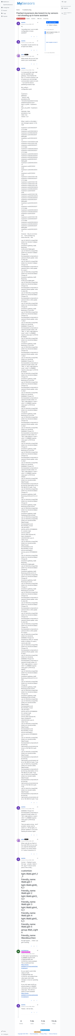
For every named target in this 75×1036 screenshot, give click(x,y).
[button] (7, 1031)
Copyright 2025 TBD (23, 1033)
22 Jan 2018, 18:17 (30, 841)
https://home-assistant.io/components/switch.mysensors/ (29, 995)
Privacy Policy (43, 1033)
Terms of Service (53, 1033)
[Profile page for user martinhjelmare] (18, 951)
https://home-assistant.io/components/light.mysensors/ (29, 966)
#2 (37, 40)
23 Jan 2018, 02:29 (30, 953)
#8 (37, 950)
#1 (37, 22)
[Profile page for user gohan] (18, 55)
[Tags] (7, 13)
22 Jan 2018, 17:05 (30, 808)
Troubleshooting (21, 18)
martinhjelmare (24, 950)
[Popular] (7, 16)
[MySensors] (7, 2)
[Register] (67, 8)
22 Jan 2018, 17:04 (30, 70)
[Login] (67, 2)
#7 (37, 858)
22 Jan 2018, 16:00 (30, 56)
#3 (37, 54)
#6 (37, 839)
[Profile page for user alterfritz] (18, 23)
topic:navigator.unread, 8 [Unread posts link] (51, 42)
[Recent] (7, 10)
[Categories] (7, 7)
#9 (37, 1004)
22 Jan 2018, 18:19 (30, 860)
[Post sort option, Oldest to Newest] (52, 25)
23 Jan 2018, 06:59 (30, 1006)
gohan (22, 54)
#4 (37, 68)
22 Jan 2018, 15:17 (30, 24)
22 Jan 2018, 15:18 (30, 42)
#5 (37, 806)
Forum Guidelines (34, 1033)
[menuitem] (67, 2)
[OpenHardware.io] (7, 5)
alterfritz (23, 22)
